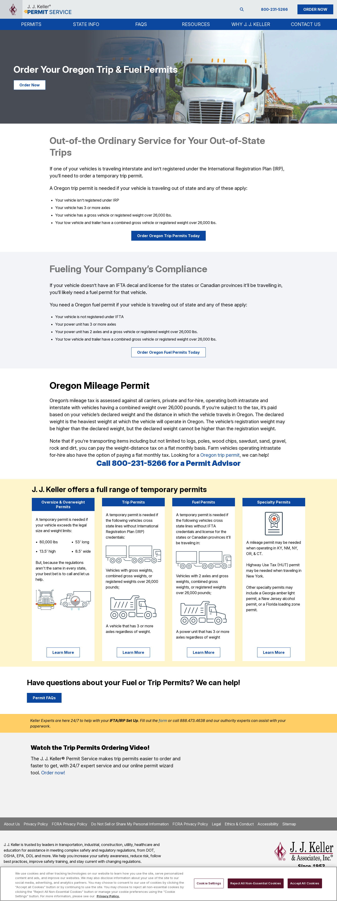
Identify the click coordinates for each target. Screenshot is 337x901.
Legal (216, 824)
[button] (31, 24)
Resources (196, 24)
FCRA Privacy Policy (69, 824)
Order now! (53, 773)
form (163, 720)
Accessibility (267, 824)
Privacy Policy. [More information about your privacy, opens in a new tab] (108, 896)
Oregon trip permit (220, 455)
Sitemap (289, 824)
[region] (168, 884)
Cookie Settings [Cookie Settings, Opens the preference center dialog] (209, 883)
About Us (12, 824)
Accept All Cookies (304, 883)
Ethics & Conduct (239, 824)
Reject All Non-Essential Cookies (255, 883)
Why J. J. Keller (250, 24)
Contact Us (306, 24)
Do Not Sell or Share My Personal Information (130, 824)
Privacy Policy (36, 824)
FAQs (141, 24)
